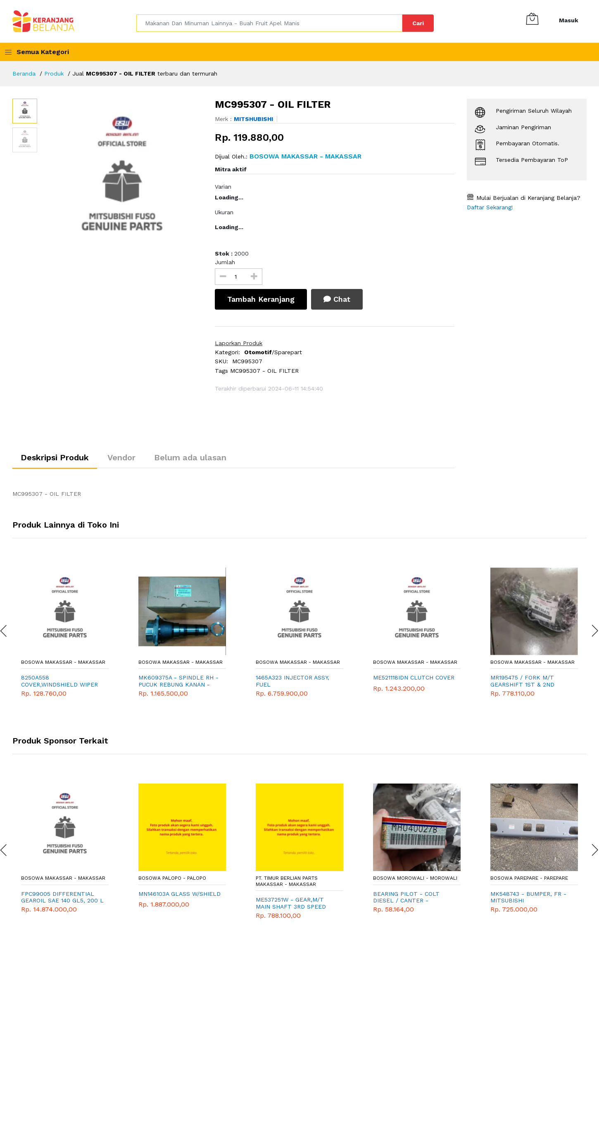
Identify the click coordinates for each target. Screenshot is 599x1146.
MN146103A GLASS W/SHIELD (179, 893)
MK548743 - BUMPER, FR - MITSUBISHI (528, 897)
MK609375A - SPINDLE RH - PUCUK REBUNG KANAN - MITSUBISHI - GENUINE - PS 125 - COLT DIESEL (178, 681)
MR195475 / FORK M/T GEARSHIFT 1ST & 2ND (522, 681)
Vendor (121, 457)
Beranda (24, 73)
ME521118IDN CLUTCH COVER (413, 677)
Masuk (568, 20)
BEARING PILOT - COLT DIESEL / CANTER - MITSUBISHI (406, 897)
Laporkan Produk (238, 343)
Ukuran (224, 212)
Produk (54, 73)
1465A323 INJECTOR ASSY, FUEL (292, 681)
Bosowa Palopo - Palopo (172, 878)
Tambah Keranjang (261, 299)
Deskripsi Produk (55, 457)
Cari (418, 23)
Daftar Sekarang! (490, 207)
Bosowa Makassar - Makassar (63, 662)
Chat (336, 299)
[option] (122, 181)
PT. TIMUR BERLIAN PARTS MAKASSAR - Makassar (287, 881)
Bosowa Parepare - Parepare (529, 878)
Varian (223, 186)
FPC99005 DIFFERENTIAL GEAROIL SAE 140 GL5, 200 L (62, 897)
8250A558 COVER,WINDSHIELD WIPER (59, 681)
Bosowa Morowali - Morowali (415, 878)
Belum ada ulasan (190, 457)
